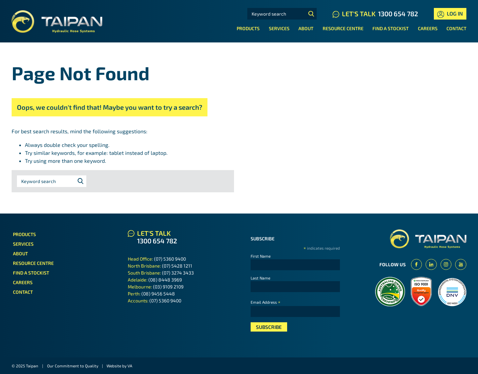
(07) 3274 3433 (178, 273)
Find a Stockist (390, 28)
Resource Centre (343, 28)
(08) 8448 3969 (165, 279)
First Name (261, 256)
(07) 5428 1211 (177, 266)
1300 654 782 (398, 14)
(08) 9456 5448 (158, 293)
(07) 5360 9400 (170, 259)
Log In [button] (450, 14)
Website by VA (119, 365)
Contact (456, 28)
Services (279, 28)
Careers (428, 28)
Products (248, 28)
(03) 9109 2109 (168, 286)
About (305, 28)
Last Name (260, 278)
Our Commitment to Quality (72, 365)
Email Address (265, 302)
